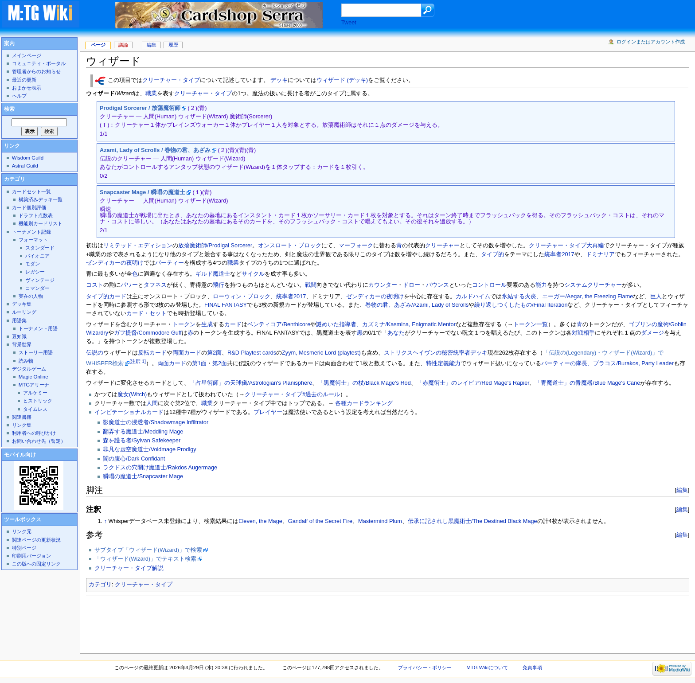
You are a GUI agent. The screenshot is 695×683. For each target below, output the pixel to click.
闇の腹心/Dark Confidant (134, 459)
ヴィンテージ (40, 280)
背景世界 (21, 344)
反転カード (152, 353)
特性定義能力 (443, 363)
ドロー (411, 285)
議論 (123, 44)
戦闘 (310, 285)
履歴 (173, 44)
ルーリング (24, 312)
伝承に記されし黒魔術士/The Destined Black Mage (472, 521)
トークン (183, 324)
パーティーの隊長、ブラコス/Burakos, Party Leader (607, 363)
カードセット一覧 (31, 191)
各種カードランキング (364, 403)
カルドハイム (473, 296)
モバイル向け (20, 454)
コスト (94, 285)
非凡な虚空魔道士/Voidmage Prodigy (149, 449)
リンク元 (21, 531)
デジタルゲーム (29, 368)
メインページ (26, 55)
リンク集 (21, 425)
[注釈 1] (137, 361)
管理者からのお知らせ (36, 71)
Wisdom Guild (27, 157)
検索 (9, 109)
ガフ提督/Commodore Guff (148, 333)
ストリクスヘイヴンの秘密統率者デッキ (436, 353)
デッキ (279, 81)
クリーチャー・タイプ (171, 81)
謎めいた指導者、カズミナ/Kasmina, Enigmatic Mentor (386, 324)
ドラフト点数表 (36, 215)
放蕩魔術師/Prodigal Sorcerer (215, 245)
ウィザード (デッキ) (342, 81)
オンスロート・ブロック (289, 245)
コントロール (489, 285)
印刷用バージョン (31, 555)
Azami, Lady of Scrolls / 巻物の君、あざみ (155, 150)
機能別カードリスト (40, 223)
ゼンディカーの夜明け (115, 263)
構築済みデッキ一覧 (40, 199)
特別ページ (24, 547)
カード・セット (146, 313)
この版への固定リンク (36, 563)
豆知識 (19, 336)
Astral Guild (25, 165)
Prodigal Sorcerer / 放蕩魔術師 (140, 108)
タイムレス (35, 409)
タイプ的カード (106, 296)
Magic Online (33, 376)
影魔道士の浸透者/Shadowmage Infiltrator (155, 422)
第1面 (199, 363)
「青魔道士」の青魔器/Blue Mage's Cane (587, 383)
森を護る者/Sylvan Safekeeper (141, 440)
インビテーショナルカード (129, 412)
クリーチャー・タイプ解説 (129, 568)
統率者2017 (559, 254)
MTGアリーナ (34, 384)
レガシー (35, 271)
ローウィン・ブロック (241, 296)
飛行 (218, 285)
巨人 (656, 296)
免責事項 (532, 667)
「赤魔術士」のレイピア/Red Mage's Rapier (473, 383)
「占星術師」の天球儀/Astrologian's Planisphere (251, 383)
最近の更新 (24, 79)
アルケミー (35, 392)
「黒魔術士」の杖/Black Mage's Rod (364, 383)
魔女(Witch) (132, 394)
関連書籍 (21, 417)
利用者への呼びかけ (34, 433)
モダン (32, 263)
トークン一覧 (530, 324)
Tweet (348, 23)
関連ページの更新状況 (36, 539)
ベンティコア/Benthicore (278, 324)
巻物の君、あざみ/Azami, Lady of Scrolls (417, 305)
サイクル (253, 274)
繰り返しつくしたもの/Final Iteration (520, 305)
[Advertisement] (247, 622)
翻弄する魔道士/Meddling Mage (143, 432)
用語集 (19, 320)
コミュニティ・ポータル (39, 63)
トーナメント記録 (31, 231)
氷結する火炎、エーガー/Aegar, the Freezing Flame (567, 296)
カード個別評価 (29, 207)
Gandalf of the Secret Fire (320, 521)
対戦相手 (583, 333)
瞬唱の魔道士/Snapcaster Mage (143, 476)
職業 (151, 93)
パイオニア (37, 255)
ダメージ (652, 333)
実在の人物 (31, 296)
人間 (152, 403)
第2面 (214, 353)
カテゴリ (100, 585)
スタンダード (40, 247)
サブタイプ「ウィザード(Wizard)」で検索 (148, 550)
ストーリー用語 (36, 352)
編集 (682, 490)
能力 (541, 285)
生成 (207, 324)
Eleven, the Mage (260, 521)
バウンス (437, 285)
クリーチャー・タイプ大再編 (566, 245)
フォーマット (33, 239)
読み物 (26, 360)
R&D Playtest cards (251, 353)
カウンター (382, 285)
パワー (129, 285)
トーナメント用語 (38, 328)
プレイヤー (268, 412)
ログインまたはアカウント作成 (651, 41)
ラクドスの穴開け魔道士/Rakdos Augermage (160, 467)
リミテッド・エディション (137, 245)
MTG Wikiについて (487, 667)
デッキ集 (21, 304)
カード (233, 324)
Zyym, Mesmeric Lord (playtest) (321, 353)
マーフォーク (356, 245)
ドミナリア (600, 254)
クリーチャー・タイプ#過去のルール (292, 394)
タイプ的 (492, 254)
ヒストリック (37, 400)
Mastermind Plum (380, 521)
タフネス (155, 285)
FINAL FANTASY (225, 305)
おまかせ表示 (26, 87)
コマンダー (37, 288)
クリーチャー (442, 245)
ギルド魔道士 (212, 274)
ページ (98, 44)
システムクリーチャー (593, 285)
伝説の (94, 353)
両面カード (186, 353)
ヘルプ (19, 95)
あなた (396, 333)
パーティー (169, 263)
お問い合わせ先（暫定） (39, 441)
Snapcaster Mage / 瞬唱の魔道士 (142, 192)
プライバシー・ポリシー (425, 667)
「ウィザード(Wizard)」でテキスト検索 (145, 559)
